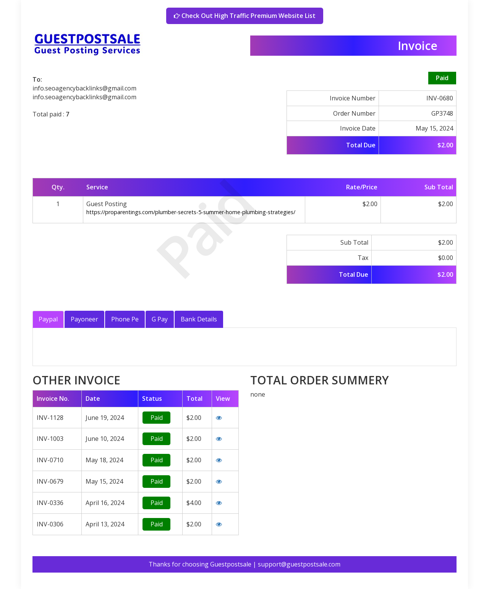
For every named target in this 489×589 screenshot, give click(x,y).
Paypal (48, 319)
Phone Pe (125, 319)
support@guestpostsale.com (299, 564)
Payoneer (84, 319)
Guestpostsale (230, 564)
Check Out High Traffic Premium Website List (245, 15)
